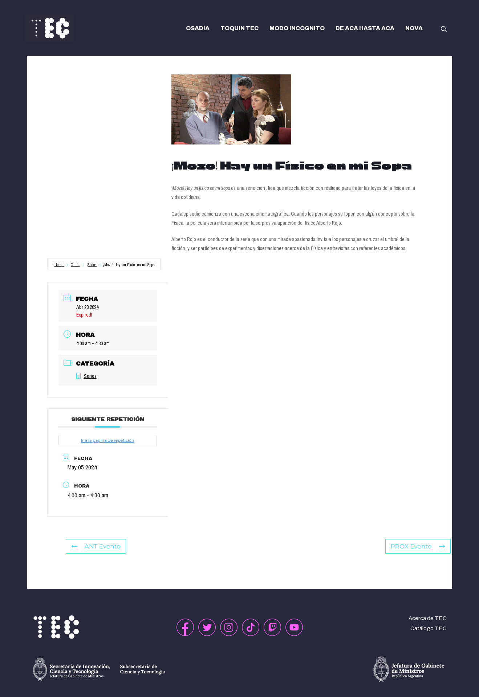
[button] (444, 28)
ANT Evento (96, 546)
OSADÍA (198, 28)
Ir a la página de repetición (107, 440)
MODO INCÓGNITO (297, 28)
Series (92, 264)
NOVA (414, 28)
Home (59, 264)
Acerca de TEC (428, 618)
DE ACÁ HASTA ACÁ (365, 28)
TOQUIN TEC (239, 28)
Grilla (75, 264)
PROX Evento (418, 546)
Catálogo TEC (428, 628)
